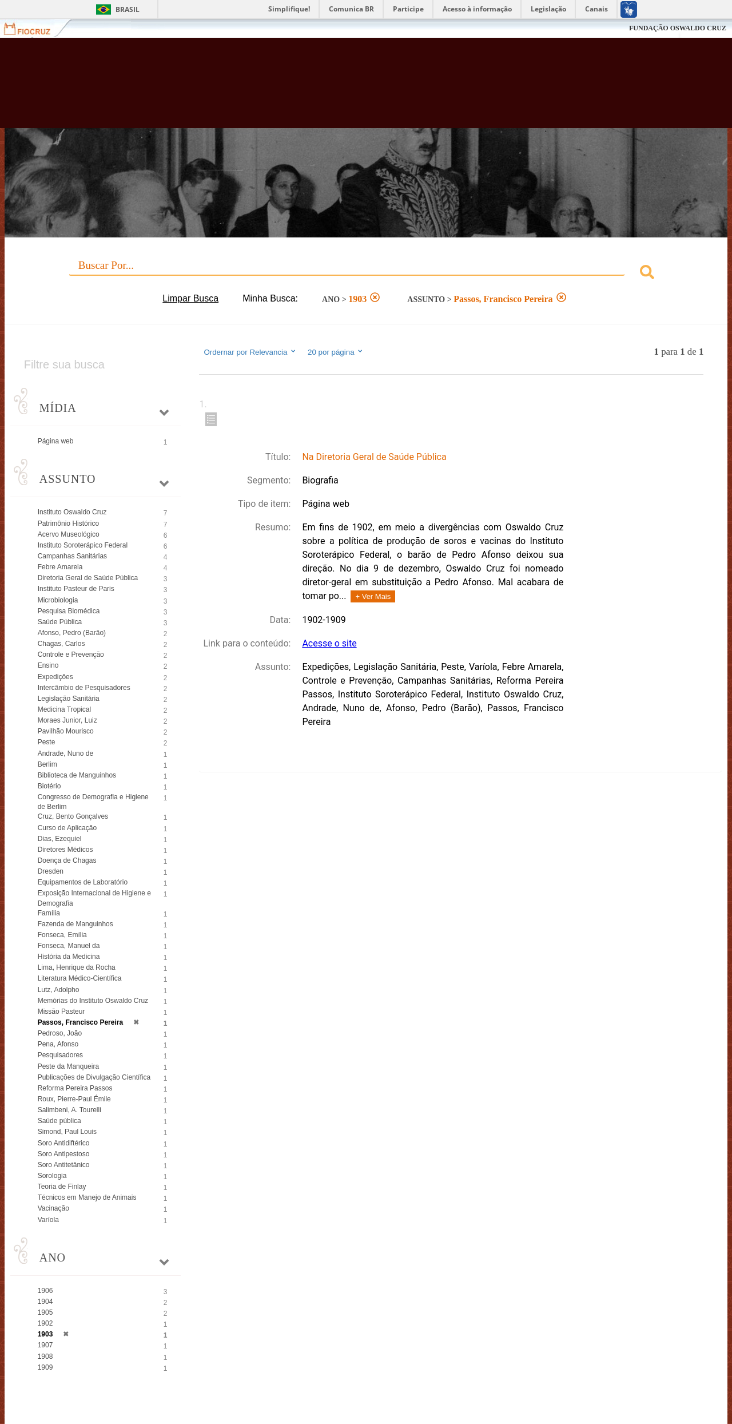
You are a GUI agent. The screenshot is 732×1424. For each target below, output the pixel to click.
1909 (45, 1367)
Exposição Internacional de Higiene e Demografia (94, 898)
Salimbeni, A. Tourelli (69, 1110)
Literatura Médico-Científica (80, 978)
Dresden (50, 871)
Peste (46, 742)
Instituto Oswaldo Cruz (72, 512)
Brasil (128, 9)
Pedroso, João (60, 1033)
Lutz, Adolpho (58, 990)
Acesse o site (329, 643)
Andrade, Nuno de (65, 753)
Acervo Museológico (69, 534)
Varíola (48, 1220)
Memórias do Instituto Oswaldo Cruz (93, 1001)
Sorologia (52, 1176)
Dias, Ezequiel (60, 839)
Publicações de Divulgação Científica (94, 1077)
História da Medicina (69, 957)
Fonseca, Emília (62, 935)
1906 (45, 1291)
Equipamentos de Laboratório (83, 882)
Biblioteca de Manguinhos (77, 775)
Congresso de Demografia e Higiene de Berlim (93, 802)
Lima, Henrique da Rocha (77, 967)
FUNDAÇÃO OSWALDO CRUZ (677, 28)
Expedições (55, 677)
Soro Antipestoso (64, 1154)
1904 (45, 1302)
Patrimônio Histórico (68, 523)
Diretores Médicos (65, 850)
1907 (45, 1345)
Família (49, 913)
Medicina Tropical (64, 709)
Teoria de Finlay (62, 1187)
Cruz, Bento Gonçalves (73, 816)
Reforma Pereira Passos (75, 1088)
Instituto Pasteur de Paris (76, 589)
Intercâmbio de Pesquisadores (84, 688)
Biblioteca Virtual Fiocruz (320, 88)
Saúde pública (59, 1121)
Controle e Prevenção (71, 654)
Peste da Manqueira (68, 1066)
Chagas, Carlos (61, 644)
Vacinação (53, 1208)
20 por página (336, 351)
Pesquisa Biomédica (69, 611)
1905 (45, 1312)
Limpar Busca (190, 298)
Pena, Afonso (58, 1044)
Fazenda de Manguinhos (75, 924)
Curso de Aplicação (67, 828)
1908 (45, 1356)
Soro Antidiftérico (64, 1143)
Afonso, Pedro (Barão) (72, 633)
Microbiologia (58, 600)
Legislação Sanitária (69, 699)
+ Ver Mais (373, 596)
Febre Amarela (60, 567)
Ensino (48, 665)
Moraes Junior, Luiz (67, 720)
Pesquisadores (60, 1055)
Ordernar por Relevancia (250, 351)
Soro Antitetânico (64, 1165)
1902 (45, 1323)
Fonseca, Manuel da (69, 946)
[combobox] (366, 274)
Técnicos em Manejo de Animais (87, 1197)
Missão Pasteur (61, 1011)
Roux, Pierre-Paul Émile (74, 1099)
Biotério (49, 786)
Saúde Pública (60, 622)
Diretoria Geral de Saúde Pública (88, 578)
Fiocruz (34, 28)
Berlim (47, 764)
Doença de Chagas (67, 860)
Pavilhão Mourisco (66, 731)
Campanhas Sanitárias (72, 556)
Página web (56, 441)
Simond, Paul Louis (67, 1132)
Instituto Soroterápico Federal (83, 545)
